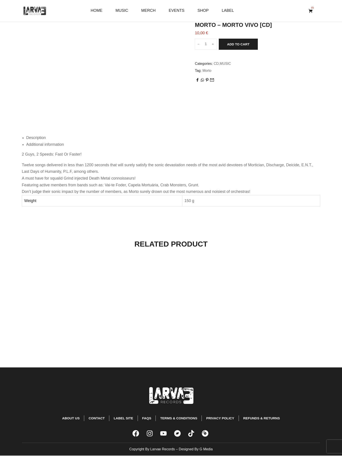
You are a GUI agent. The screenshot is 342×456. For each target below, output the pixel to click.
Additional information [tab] (45, 144)
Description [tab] (36, 137)
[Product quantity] (205, 44)
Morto (206, 70)
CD (216, 63)
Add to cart (238, 44)
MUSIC (225, 63)
